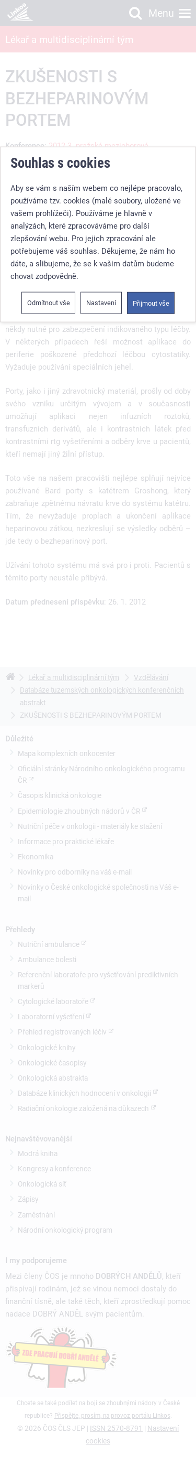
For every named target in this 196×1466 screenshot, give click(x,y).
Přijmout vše (151, 303)
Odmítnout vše (48, 302)
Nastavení (101, 302)
